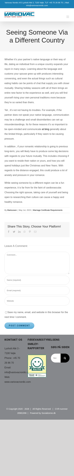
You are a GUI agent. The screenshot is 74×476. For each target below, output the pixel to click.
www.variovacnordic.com (17, 382)
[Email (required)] (37, 290)
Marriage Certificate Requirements (48, 210)
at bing (45, 129)
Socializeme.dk (49, 413)
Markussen (12, 210)
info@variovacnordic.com (17, 372)
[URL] (37, 301)
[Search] (65, 358)
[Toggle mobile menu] (68, 16)
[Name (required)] (37, 280)
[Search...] (56, 358)
